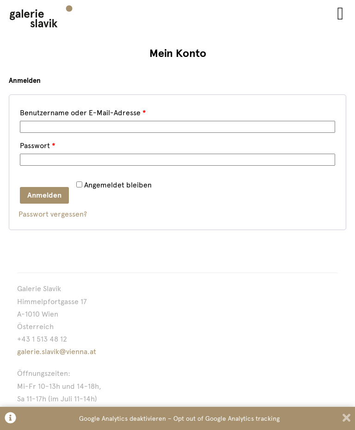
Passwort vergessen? (52, 214)
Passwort (37, 145)
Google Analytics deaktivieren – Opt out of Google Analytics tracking (179, 418)
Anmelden (44, 195)
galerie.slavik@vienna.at (56, 351)
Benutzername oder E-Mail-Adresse (83, 112)
